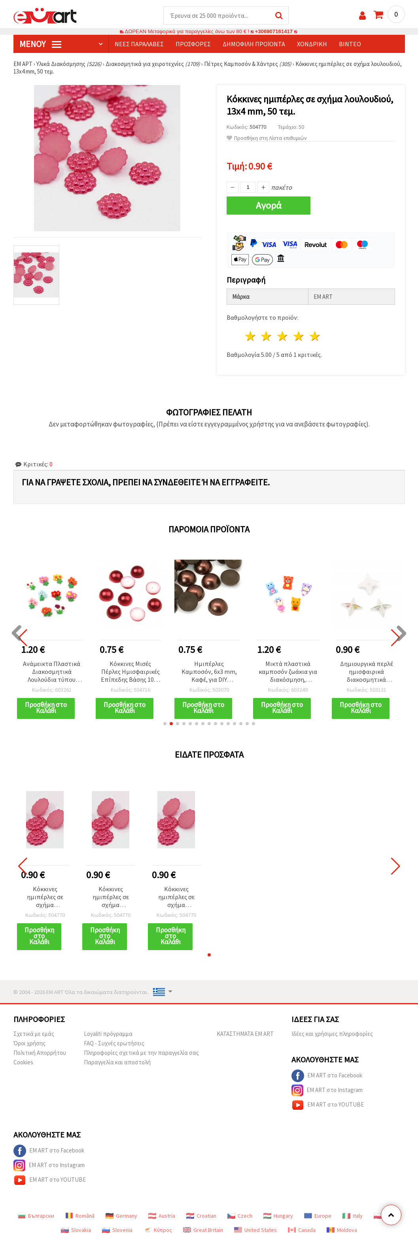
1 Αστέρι (250, 336)
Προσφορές (193, 44)
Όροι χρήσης (29, 1043)
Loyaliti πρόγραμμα (108, 1033)
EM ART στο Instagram (327, 1090)
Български (36, 1216)
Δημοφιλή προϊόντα (254, 44)
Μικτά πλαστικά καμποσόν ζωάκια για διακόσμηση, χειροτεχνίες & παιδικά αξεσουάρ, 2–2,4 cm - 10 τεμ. (288, 672)
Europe (317, 1216)
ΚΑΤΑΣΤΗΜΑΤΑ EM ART (245, 1033)
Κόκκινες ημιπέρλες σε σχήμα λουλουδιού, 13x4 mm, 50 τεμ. (44, 897)
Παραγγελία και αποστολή (117, 1062)
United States (255, 1230)
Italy (352, 1215)
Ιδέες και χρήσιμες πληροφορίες (332, 1033)
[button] (164, 723)
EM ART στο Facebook (326, 1075)
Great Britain (203, 1230)
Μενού (40, 43)
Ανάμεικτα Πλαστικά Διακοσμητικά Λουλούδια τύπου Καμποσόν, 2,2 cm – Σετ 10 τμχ (51, 672)
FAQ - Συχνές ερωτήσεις (114, 1043)
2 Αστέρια (267, 336)
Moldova (342, 1230)
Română (80, 1216)
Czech (239, 1215)
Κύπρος (158, 1230)
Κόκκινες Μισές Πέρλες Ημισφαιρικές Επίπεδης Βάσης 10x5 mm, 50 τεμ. (130, 672)
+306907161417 (274, 31)
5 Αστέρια (315, 336)
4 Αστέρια (299, 336)
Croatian (201, 1215)
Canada (302, 1230)
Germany (121, 1215)
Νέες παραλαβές (139, 44)
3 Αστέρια (283, 336)
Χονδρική (312, 44)
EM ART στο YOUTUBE (327, 1105)
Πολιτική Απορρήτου (39, 1052)
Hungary (278, 1215)
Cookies (23, 1062)
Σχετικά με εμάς (33, 1033)
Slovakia (76, 1229)
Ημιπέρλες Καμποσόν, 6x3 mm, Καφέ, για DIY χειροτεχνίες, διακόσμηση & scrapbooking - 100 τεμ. (209, 672)
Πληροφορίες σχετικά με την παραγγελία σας (141, 1052)
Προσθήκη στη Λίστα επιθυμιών (267, 138)
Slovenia (117, 1229)
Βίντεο (350, 44)
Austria (161, 1215)
